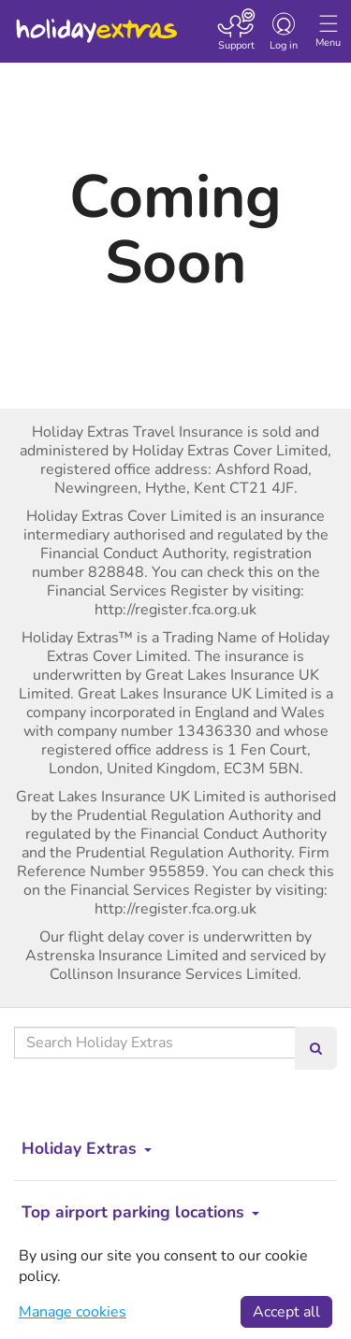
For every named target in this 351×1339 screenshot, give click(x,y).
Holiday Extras (95, 22)
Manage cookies (72, 1312)
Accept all (286, 1312)
